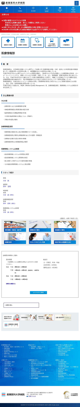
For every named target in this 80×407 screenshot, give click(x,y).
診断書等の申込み (8, 376)
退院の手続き (7, 375)
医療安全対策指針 (63, 351)
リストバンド (7, 366)
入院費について (8, 373)
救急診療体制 (34, 375)
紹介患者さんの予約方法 (37, 363)
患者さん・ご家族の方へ (64, 346)
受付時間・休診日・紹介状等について (14, 346)
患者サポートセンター (37, 362)
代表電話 (20, 11)
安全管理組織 (61, 353)
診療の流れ (9, 305)
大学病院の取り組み (63, 355)
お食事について (8, 368)
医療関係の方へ (33, 360)
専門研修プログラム (66, 375)
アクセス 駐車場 (47, 10)
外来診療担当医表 (35, 371)
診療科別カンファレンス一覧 (38, 370)
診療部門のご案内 (25, 34)
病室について (7, 371)
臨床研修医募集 (62, 373)
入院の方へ (5, 360)
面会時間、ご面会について (38, 346)
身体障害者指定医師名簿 (37, 373)
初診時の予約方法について (11, 351)
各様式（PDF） (35, 368)
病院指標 (60, 371)
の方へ (33, 345)
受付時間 (33, 11)
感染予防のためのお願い (64, 350)
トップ (6, 11)
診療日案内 (7, 348)
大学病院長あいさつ (63, 363)
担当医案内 (7, 350)
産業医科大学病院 (5, 34)
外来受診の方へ (6, 345)
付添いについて (8, 370)
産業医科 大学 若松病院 (73, 11)
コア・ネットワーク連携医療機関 (40, 376)
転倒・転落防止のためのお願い (66, 348)
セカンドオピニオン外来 (10, 355)
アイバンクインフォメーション (66, 378)
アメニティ (61, 380)
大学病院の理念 (62, 365)
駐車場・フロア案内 (36, 348)
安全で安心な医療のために (64, 345)
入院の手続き (7, 363)
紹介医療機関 (34, 378)
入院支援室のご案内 (9, 362)
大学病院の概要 (15, 34)
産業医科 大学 (60, 10)
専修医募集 (61, 376)
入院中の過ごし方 (8, 365)
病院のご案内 (59, 360)
